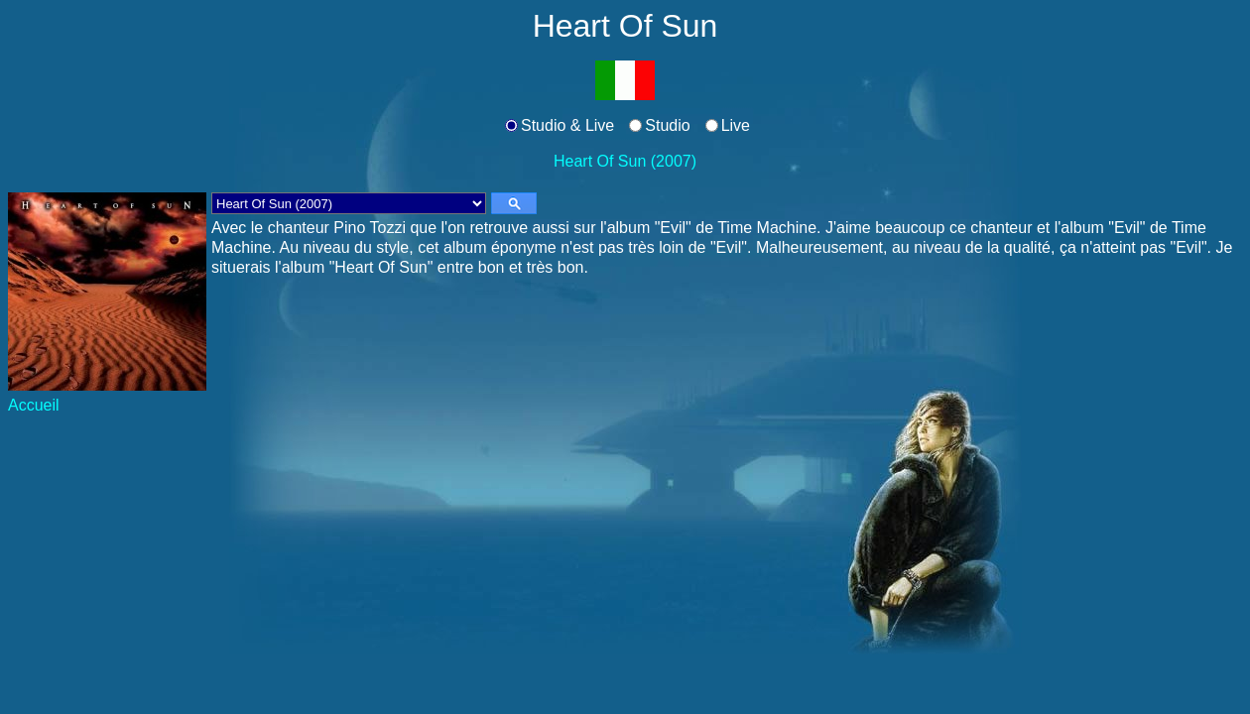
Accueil (34, 405)
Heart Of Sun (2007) (625, 161)
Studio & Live (567, 125)
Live (735, 125)
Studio (667, 125)
